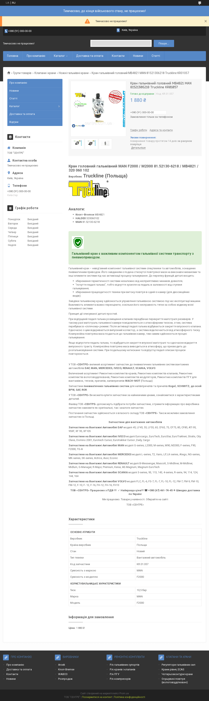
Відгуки (13, 121)
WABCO (63, 674)
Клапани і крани (45, 73)
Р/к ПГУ (114, 674)
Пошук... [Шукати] (164, 43)
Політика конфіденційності (129, 697)
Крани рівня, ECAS (173, 669)
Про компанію (36, 55)
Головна (12, 55)
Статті (156, 55)
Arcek (61, 664)
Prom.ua (124, 693)
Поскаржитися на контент (97, 697)
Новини (138, 55)
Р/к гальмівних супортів (124, 664)
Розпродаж (65, 678)
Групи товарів (22, 73)
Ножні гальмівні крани (74, 73)
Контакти (118, 55)
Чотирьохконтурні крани (177, 674)
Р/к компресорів (120, 678)
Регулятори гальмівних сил (178, 664)
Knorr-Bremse (66, 669)
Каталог (59, 55)
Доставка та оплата (89, 55)
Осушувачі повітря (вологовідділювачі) (175, 680)
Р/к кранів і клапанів (122, 669)
